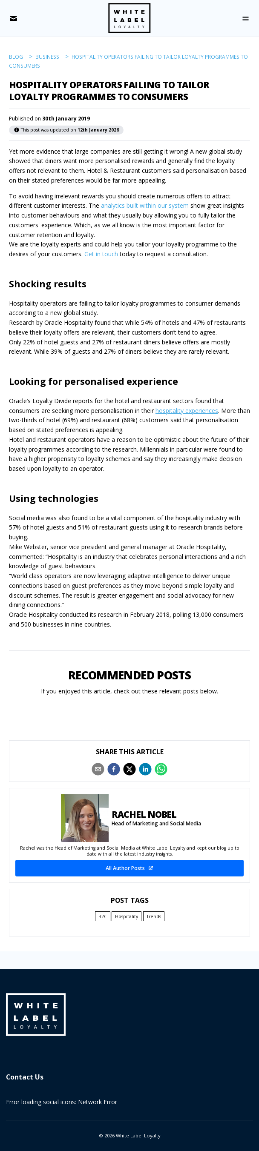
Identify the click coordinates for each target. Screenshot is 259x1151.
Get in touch (101, 254)
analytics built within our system (145, 205)
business (47, 56)
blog (16, 56)
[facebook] (113, 769)
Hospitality (126, 916)
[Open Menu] (245, 18)
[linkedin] (145, 769)
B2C (102, 916)
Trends (154, 916)
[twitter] (129, 769)
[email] (98, 769)
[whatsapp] (161, 769)
